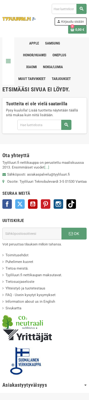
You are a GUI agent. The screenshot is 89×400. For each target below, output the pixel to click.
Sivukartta (13, 308)
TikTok (71, 204)
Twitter (20, 204)
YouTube (32, 204)
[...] (46, 167)
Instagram (58, 204)
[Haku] (69, 9)
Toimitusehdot (16, 255)
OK (74, 233)
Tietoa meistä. (16, 268)
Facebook (7, 204)
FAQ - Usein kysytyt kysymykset (30, 295)
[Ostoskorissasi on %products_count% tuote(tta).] (77, 30)
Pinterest (45, 204)
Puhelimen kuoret (19, 262)
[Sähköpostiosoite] (31, 234)
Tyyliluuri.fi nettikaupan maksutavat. (33, 275)
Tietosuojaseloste (19, 282)
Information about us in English (30, 301)
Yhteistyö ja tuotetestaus (25, 288)
